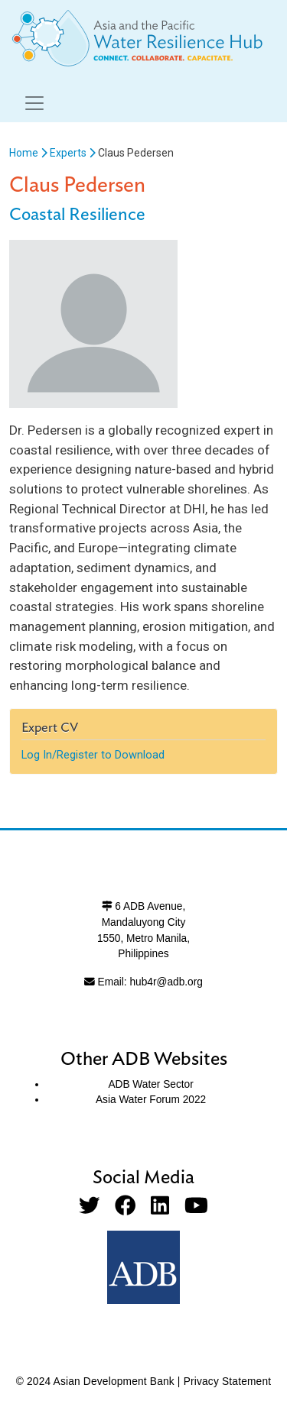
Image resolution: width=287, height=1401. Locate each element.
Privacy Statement (228, 1381)
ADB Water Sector (150, 1084)
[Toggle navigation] (34, 103)
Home (23, 153)
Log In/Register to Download (93, 755)
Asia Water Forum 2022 (151, 1099)
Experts (68, 153)
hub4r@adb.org (165, 982)
